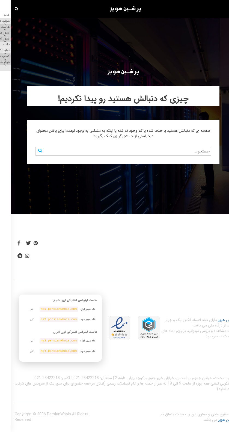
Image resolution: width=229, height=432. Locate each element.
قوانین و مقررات (126, 245)
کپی (21, 309)
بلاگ (90, 245)
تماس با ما (52, 262)
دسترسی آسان (173, 245)
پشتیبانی (88, 262)
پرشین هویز (216, 320)
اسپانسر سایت (55, 245)
